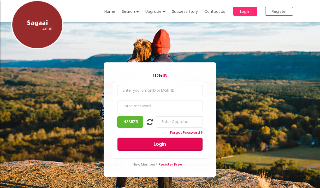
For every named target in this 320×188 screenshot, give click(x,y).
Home (109, 11)
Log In (245, 11)
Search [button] (130, 11)
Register (279, 11)
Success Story (185, 11)
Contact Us (214, 11)
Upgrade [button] (155, 11)
